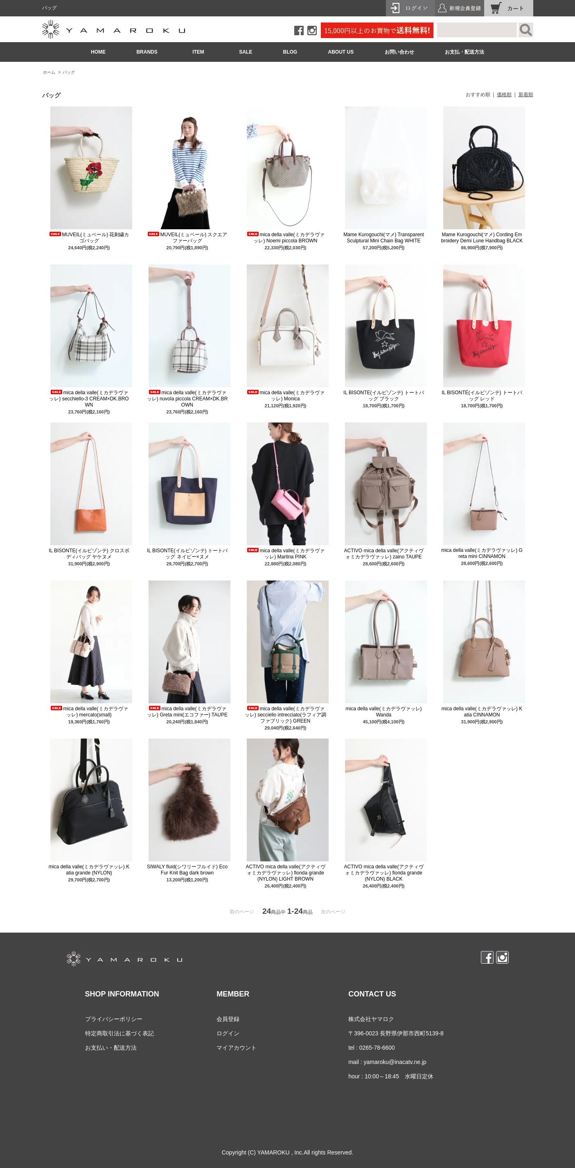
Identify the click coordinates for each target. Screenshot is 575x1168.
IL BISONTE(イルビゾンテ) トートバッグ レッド (482, 396)
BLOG (290, 52)
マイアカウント (236, 1047)
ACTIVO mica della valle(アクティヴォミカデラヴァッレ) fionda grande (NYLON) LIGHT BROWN (285, 873)
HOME (98, 52)
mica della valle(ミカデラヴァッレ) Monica (285, 396)
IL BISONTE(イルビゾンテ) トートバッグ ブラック (383, 396)
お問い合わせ (399, 52)
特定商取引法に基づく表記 (119, 1033)
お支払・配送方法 (464, 52)
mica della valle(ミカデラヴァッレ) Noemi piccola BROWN (285, 238)
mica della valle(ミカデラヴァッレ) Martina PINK (285, 554)
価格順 (504, 94)
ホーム (49, 72)
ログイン (227, 1033)
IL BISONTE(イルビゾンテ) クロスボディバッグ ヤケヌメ (89, 554)
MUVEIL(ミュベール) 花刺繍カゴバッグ (89, 238)
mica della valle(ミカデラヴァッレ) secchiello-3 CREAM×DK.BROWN (89, 399)
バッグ (69, 72)
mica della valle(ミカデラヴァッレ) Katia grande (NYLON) (89, 870)
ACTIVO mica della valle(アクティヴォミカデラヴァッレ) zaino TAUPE (383, 554)
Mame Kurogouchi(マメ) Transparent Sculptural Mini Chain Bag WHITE (383, 238)
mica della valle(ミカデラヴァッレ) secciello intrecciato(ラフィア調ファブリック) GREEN (285, 715)
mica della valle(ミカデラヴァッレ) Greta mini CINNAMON (482, 553)
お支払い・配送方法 (111, 1047)
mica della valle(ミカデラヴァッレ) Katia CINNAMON (482, 712)
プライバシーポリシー (113, 1019)
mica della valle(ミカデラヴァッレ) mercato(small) (89, 712)
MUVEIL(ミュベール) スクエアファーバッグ (187, 238)
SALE (245, 52)
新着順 (526, 94)
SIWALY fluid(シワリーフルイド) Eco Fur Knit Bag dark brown (187, 870)
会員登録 (227, 1019)
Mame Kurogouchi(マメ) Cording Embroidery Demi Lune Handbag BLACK (482, 238)
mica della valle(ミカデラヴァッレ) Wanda (383, 712)
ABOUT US (341, 52)
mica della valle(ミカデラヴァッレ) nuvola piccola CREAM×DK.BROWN (187, 399)
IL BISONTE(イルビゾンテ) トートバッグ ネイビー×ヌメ (187, 554)
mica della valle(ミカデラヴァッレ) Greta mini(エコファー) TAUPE (187, 712)
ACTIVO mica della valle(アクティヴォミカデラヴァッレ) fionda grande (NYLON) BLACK (383, 873)
